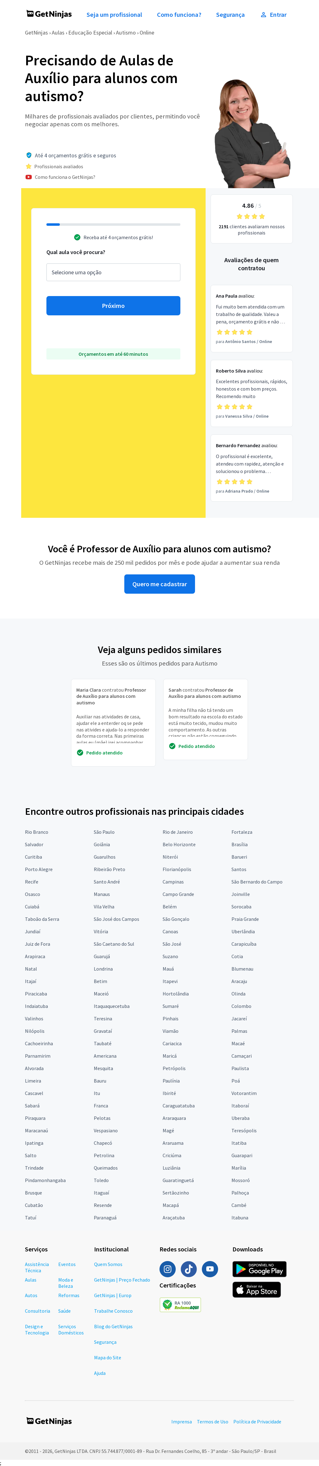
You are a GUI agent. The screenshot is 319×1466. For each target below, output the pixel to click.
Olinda (238, 993)
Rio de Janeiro (178, 832)
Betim (100, 981)
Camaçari (241, 1056)
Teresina (103, 1018)
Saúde (64, 1311)
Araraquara (174, 1118)
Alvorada (34, 1068)
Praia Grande (245, 919)
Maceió (101, 993)
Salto (30, 1155)
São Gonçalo (176, 919)
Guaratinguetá (178, 1180)
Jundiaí (32, 931)
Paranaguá (105, 1217)
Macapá (171, 1205)
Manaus (102, 894)
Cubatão (34, 1205)
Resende (103, 1205)
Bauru (100, 1081)
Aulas (58, 32)
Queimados (106, 1168)
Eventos (67, 1264)
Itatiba (238, 1143)
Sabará (32, 1105)
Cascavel (34, 1093)
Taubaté (103, 1043)
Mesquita (103, 1068)
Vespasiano (106, 1130)
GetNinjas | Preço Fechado (122, 1280)
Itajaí (30, 981)
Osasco (32, 894)
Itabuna (239, 1217)
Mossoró (240, 1180)
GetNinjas (36, 32)
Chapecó (103, 1143)
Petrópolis (174, 1068)
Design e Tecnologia (37, 1329)
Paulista (240, 1068)
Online (147, 32)
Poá (235, 1081)
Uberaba (240, 1118)
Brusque (33, 1193)
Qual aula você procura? (75, 252)
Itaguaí (101, 1193)
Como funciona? (179, 15)
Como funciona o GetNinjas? (65, 177)
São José (172, 944)
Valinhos (34, 1018)
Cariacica (172, 1043)
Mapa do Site (107, 1357)
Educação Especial (90, 32)
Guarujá (102, 956)
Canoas (170, 931)
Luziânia (171, 1168)
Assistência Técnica (37, 1267)
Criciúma (172, 1155)
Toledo (101, 1180)
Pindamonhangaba (45, 1180)
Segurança (230, 15)
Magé (168, 1130)
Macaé (238, 1043)
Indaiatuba (36, 1006)
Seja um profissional (114, 15)
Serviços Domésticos (71, 1329)
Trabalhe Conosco (113, 1311)
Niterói (170, 857)
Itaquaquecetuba (112, 1006)
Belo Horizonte (179, 844)
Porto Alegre (39, 869)
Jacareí (239, 1018)
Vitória (101, 931)
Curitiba (33, 857)
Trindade (34, 1168)
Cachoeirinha (39, 1043)
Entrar (273, 15)
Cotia (237, 956)
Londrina (103, 969)
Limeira (33, 1081)
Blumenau (242, 969)
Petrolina (104, 1155)
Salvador (34, 844)
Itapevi (170, 981)
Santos (238, 869)
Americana (105, 1056)
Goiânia (102, 844)
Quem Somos (108, 1264)
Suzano (170, 956)
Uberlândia (243, 931)
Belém (170, 906)
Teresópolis (244, 1130)
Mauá (168, 969)
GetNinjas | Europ (112, 1295)
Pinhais (171, 1018)
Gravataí (103, 1031)
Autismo (126, 32)
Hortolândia (176, 993)
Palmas (239, 1031)
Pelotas (102, 1118)
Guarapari (241, 1155)
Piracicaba (36, 993)
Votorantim (244, 1093)
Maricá (170, 1056)
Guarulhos (105, 857)
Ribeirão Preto (109, 869)
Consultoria (37, 1311)
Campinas (173, 882)
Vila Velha (104, 906)
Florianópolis (177, 869)
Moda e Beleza (65, 1283)
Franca (101, 1105)
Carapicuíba (243, 944)
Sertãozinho (176, 1193)
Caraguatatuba (179, 1105)
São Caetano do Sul (114, 944)
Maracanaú (36, 1130)
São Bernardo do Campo (257, 882)
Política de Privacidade (257, 1421)
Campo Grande (178, 894)
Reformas (68, 1295)
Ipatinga (34, 1143)
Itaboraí (240, 1105)
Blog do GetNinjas (113, 1326)
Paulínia (171, 1081)
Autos (31, 1295)
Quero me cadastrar (159, 584)
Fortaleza (241, 832)
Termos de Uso (212, 1421)
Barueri (239, 857)
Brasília (239, 844)
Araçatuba (174, 1217)
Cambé (238, 1205)
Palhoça (240, 1193)
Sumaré (171, 1006)
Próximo (113, 306)
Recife (31, 882)
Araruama (173, 1143)
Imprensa (181, 1421)
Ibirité (169, 1093)
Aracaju (239, 981)
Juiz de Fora (37, 944)
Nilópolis (35, 1031)
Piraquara (35, 1118)
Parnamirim (37, 1056)
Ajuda (100, 1373)
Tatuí (30, 1217)
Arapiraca (35, 956)
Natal (31, 969)
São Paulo (104, 832)
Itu (97, 1093)
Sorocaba (241, 906)
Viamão (171, 1031)
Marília (238, 1168)
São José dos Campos (116, 919)
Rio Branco (36, 832)
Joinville (240, 894)
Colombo (241, 1006)
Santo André (107, 882)
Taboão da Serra (42, 919)
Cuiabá (32, 906)
